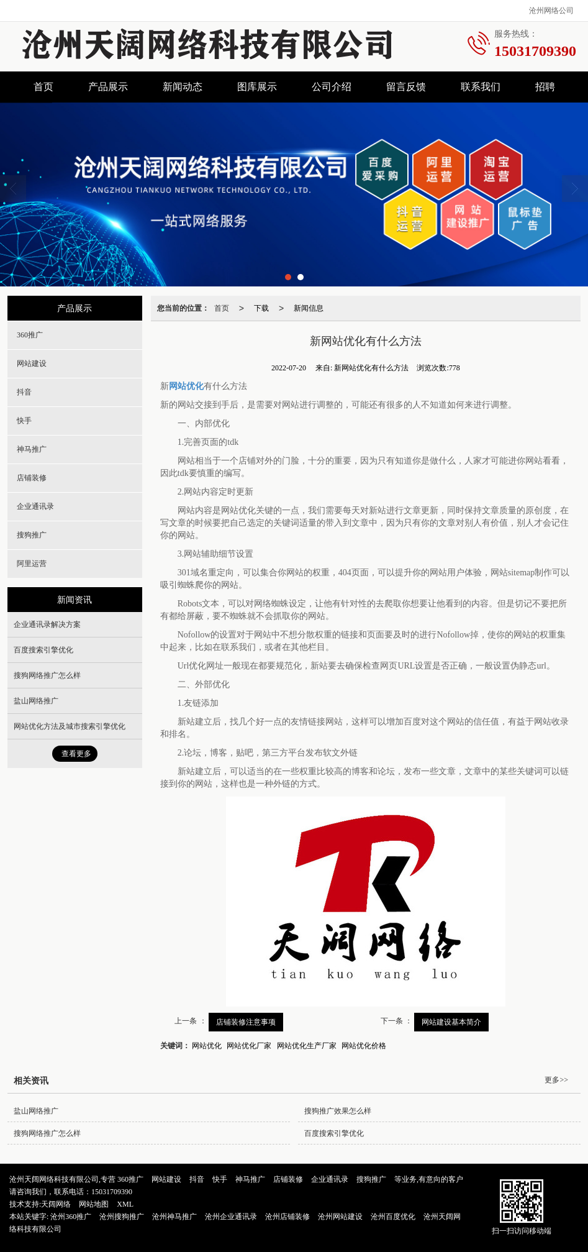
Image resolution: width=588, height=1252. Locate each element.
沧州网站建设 (340, 1216)
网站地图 (94, 1204)
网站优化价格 (363, 1045)
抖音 (24, 392)
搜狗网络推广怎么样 (47, 675)
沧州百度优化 (393, 1216)
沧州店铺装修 (287, 1216)
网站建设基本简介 (451, 1022)
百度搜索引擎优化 (43, 650)
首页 (43, 86)
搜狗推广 (32, 535)
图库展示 (257, 86)
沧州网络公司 (551, 10)
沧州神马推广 (174, 1216)
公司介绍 (331, 86)
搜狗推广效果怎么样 (337, 1111)
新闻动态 (182, 86)
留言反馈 (406, 86)
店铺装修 (32, 477)
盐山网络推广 (36, 701)
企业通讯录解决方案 (47, 624)
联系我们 (480, 86)
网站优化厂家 (249, 1045)
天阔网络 (56, 1204)
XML (125, 1204)
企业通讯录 (35, 506)
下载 (261, 308)
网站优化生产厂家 (307, 1045)
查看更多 (76, 753)
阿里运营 (32, 563)
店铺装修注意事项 (246, 1022)
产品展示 (108, 86)
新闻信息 (308, 308)
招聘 (545, 86)
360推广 (30, 335)
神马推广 (32, 449)
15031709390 (111, 1191)
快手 (24, 420)
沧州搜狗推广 (121, 1216)
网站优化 (207, 1045)
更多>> (556, 1080)
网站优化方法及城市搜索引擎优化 (69, 726)
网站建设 (32, 363)
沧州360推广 (70, 1216)
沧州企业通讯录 (231, 1216)
